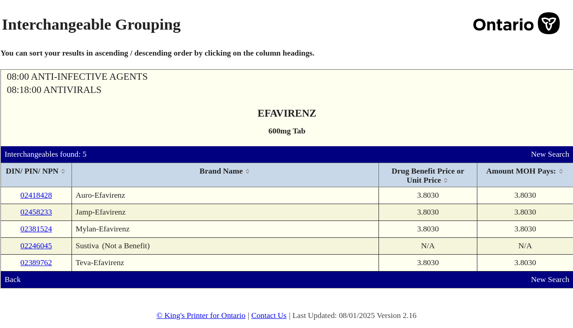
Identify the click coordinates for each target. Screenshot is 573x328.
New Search (550, 154)
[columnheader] (36, 175)
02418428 (36, 195)
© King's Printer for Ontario (200, 315)
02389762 (36, 262)
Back (13, 279)
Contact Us (269, 315)
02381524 (36, 229)
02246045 (36, 245)
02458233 (36, 212)
